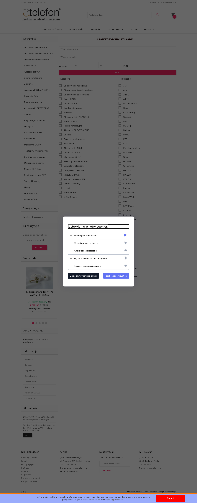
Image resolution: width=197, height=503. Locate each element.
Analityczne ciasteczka (84, 250)
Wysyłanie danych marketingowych (91, 258)
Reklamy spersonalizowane (86, 266)
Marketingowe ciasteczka (85, 243)
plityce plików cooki (91, 499)
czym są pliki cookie (114, 499)
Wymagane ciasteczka (84, 235)
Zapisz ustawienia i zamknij (83, 275)
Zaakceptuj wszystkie (116, 275)
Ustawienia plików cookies (87, 226)
